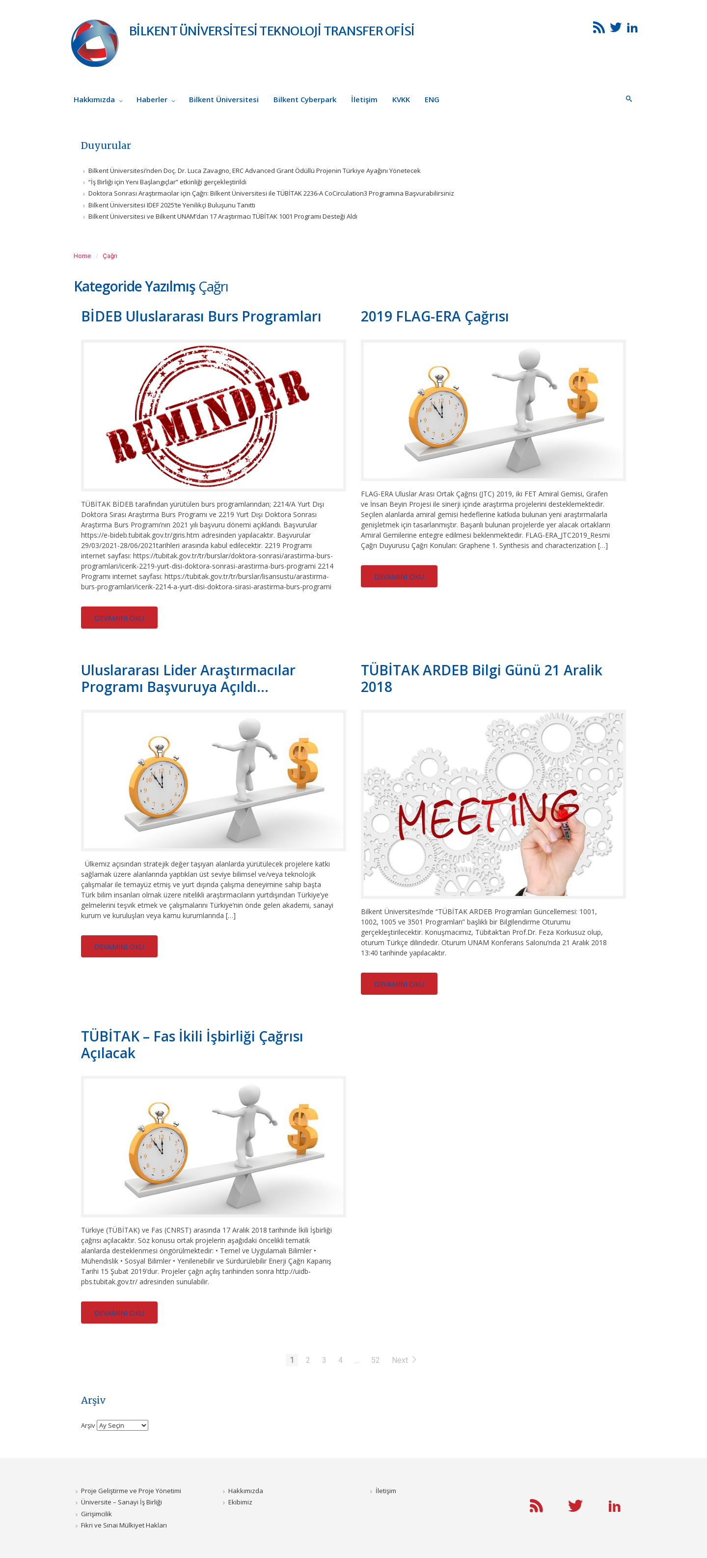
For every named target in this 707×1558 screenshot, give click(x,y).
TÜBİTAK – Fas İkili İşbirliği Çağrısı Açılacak (192, 1044)
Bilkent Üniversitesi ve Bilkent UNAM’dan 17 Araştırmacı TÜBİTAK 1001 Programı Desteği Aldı (222, 216)
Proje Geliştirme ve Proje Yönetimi (131, 1490)
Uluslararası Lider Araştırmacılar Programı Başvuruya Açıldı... (188, 678)
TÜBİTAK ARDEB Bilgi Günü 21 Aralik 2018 (481, 678)
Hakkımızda (245, 1490)
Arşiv (88, 1424)
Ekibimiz (240, 1502)
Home (82, 256)
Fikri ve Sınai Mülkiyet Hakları (124, 1525)
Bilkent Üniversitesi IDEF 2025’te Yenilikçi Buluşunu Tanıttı (171, 205)
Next (405, 1360)
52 (375, 1360)
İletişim (386, 1490)
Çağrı (110, 256)
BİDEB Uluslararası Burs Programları (201, 316)
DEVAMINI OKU (119, 618)
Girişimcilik (96, 1513)
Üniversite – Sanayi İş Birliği (121, 1502)
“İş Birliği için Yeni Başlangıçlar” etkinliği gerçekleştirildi (167, 181)
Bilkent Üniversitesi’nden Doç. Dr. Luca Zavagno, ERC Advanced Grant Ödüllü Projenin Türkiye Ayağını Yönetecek (254, 170)
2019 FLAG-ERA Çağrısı (435, 316)
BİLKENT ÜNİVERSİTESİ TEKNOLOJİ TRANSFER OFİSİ (271, 31)
